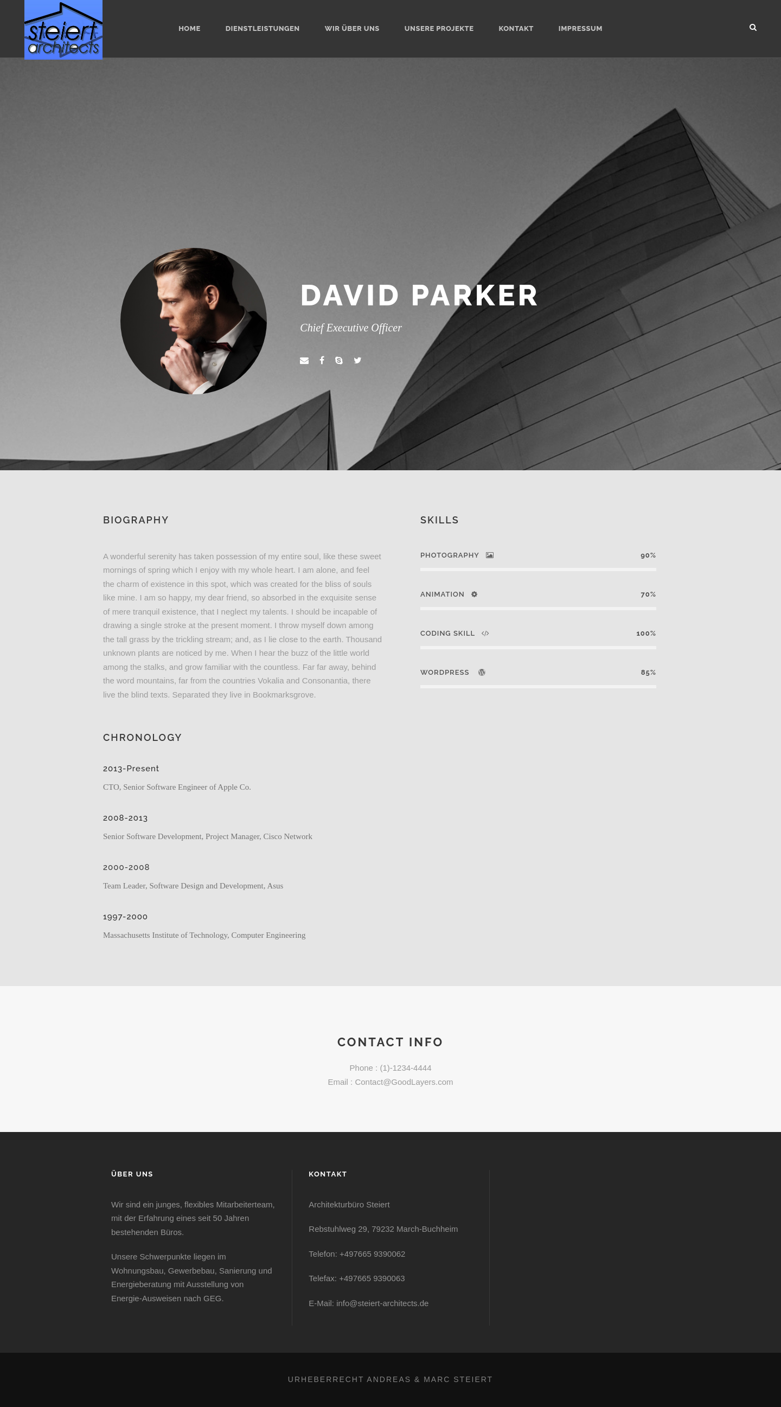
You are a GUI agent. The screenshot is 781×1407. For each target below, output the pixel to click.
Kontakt (515, 28)
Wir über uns (352, 28)
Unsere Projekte (439, 28)
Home (189, 28)
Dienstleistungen (263, 28)
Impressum (581, 28)
